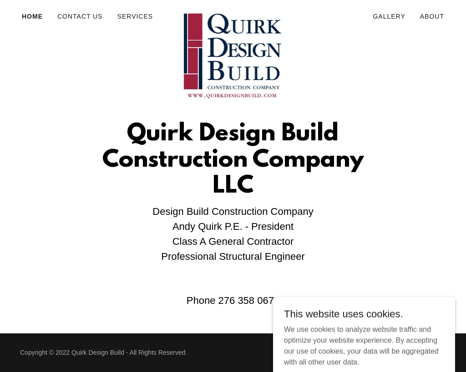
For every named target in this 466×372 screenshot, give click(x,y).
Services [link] (135, 16)
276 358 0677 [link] (249, 300)
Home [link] (32, 16)
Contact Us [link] (80, 16)
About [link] (432, 16)
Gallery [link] (389, 16)
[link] (232, 14)
